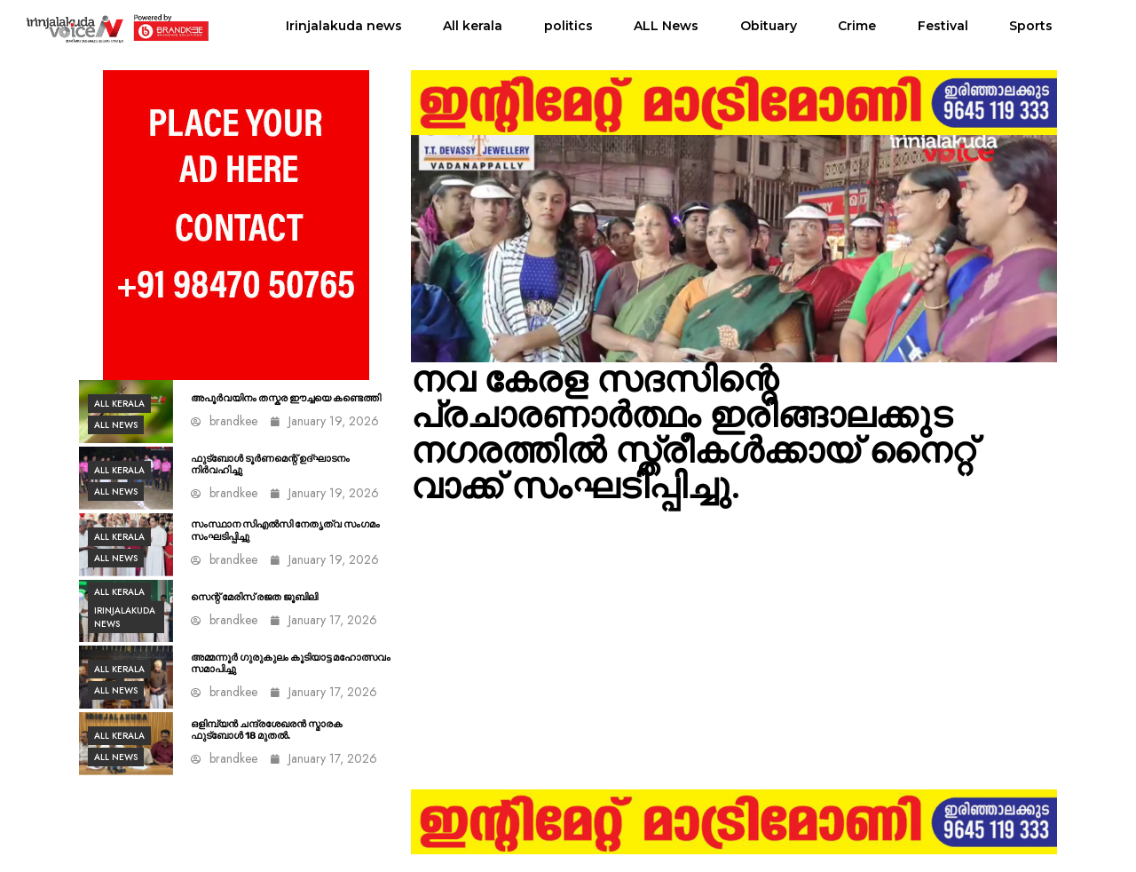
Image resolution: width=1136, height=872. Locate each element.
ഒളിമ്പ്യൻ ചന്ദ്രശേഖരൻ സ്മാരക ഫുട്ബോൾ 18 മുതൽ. (267, 729)
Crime (857, 26)
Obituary (768, 26)
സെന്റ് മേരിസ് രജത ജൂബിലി (254, 597)
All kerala (472, 26)
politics (568, 26)
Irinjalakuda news (344, 26)
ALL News (666, 26)
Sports (1031, 26)
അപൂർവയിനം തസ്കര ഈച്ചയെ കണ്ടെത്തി (286, 398)
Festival (943, 26)
